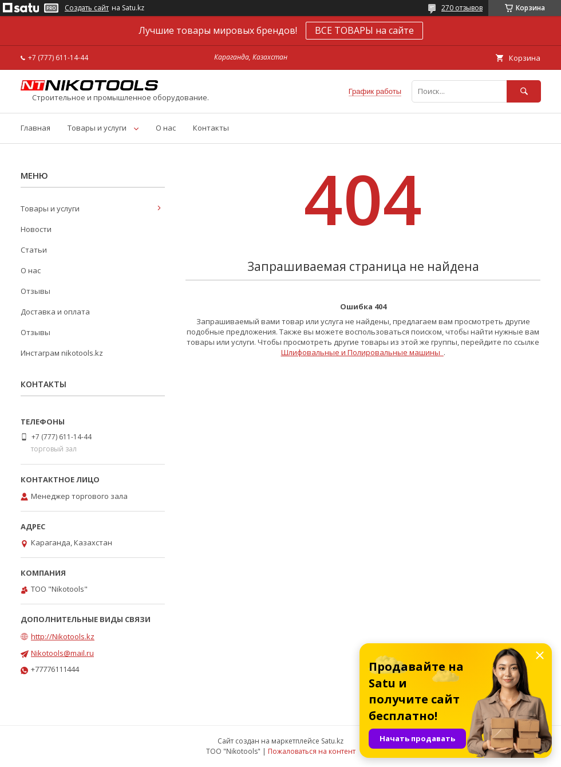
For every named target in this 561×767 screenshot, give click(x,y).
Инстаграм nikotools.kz (62, 353)
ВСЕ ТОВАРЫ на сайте (364, 30)
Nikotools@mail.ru (62, 653)
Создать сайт (87, 8)
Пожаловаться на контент (311, 751)
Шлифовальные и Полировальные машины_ (362, 352)
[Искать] (524, 91)
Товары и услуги (97, 128)
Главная (35, 128)
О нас (166, 128)
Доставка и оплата (55, 311)
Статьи (34, 250)
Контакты (211, 128)
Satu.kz (332, 741)
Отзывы (35, 291)
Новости (36, 229)
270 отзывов (462, 8)
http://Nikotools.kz (62, 636)
